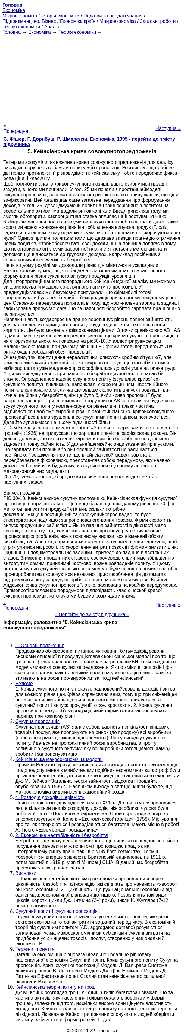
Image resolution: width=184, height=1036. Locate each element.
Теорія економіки (21, 26)
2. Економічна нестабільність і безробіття (61, 835)
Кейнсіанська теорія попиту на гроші (56, 987)
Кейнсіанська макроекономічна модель (59, 759)
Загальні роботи (158, 21)
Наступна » (168, 128)
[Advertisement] (92, 77)
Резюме (24, 683)
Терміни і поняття (35, 949)
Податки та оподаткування (112, 15)
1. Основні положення (39, 645)
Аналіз (51, 26)
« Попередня (15, 128)
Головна (11, 32)
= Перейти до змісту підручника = (92, 614)
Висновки (25, 873)
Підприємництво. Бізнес (29, 21)
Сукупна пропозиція (37, 721)
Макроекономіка (117, 21)
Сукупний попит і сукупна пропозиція (56, 911)
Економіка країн (77, 21)
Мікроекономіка (19, 15)
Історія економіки (60, 15)
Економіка (13, 10)
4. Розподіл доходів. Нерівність (50, 797)
